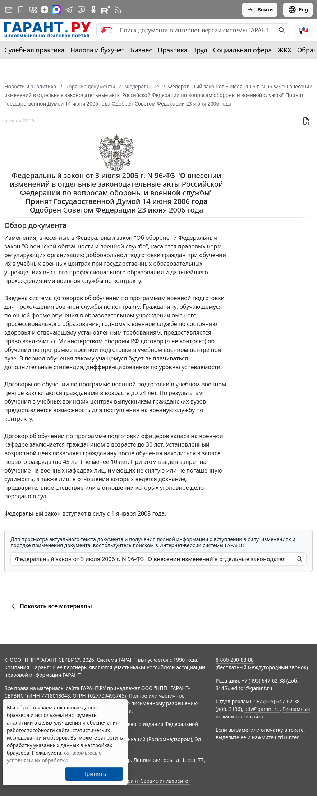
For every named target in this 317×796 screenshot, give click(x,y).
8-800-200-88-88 (235, 659)
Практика (172, 50)
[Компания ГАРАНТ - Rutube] (105, 9)
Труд (200, 50)
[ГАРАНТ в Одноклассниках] (93, 9)
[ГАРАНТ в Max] (56, 9)
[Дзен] (44, 9)
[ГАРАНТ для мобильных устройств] (21, 9)
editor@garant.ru (251, 688)
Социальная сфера (242, 50)
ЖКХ (284, 50)
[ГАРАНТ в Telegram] (69, 9)
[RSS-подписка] (118, 9)
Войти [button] (260, 9)
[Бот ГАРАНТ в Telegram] (81, 9)
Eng (298, 9)
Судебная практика (34, 50)
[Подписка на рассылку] (8, 9)
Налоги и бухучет (97, 50)
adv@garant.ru (262, 709)
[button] (304, 30)
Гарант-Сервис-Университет (156, 780)
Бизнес (141, 50)
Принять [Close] (94, 774)
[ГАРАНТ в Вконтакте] (33, 9)
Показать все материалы (50, 606)
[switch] (106, 30)
